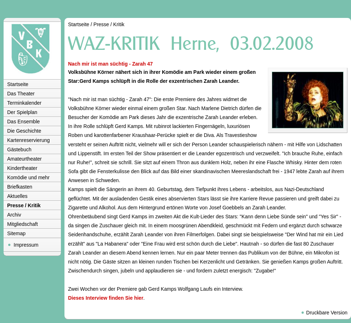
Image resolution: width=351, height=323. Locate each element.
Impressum (26, 245)
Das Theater (21, 93)
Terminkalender (24, 103)
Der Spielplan (22, 112)
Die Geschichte (24, 131)
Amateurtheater (24, 159)
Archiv (14, 215)
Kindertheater (22, 168)
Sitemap (16, 233)
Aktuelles (17, 196)
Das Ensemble (23, 121)
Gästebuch (19, 149)
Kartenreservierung (28, 140)
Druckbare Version (326, 312)
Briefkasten (19, 187)
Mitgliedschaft (22, 224)
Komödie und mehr (28, 177)
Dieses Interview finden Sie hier (105, 298)
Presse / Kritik (23, 205)
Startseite (17, 84)
